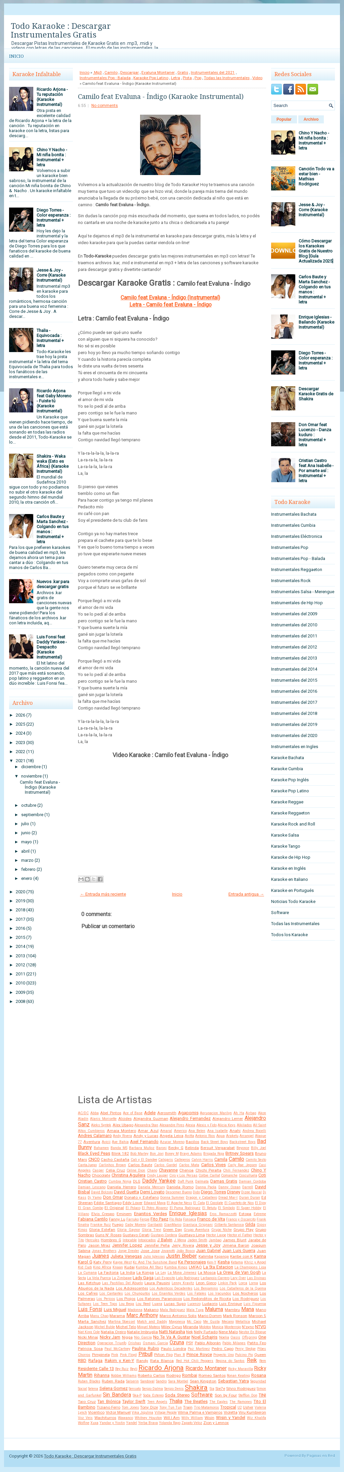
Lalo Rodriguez (188, 1278)
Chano (152, 1170)
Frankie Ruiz (100, 1225)
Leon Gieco (206, 1283)
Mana (247, 1309)
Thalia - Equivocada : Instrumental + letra (50, 338)
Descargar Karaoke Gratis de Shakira (316, 393)
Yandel (131, 1423)
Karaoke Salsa (285, 835)
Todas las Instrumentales (227, 77)
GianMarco (172, 1225)
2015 (20, 937)
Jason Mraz (99, 1245)
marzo (27, 860)
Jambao (215, 1240)
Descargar (129, 72)
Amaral (166, 1131)
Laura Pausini (157, 1283)
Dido (196, 1192)
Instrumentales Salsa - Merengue (302, 591)
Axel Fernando (144, 1141)
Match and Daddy (152, 1321)
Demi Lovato (152, 1191)
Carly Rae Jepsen (242, 1165)
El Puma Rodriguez (185, 1208)
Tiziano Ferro (109, 1407)
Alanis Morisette (103, 1119)
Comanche (229, 1175)
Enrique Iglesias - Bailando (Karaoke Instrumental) (316, 322)
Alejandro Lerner (227, 1118)
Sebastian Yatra (233, 1380)
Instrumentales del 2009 (294, 613)
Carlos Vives (213, 1164)
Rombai (189, 1375)
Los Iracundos (219, 1293)
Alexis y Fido (207, 1125)
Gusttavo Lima (191, 1235)
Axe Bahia (120, 1142)
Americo (180, 1131)
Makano (151, 1309)
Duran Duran (249, 1197)
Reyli (133, 1369)
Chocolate (101, 1175)
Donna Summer (172, 1197)
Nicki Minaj (88, 1337)
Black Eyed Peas (94, 1153)
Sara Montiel (178, 1381)
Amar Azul (148, 1130)
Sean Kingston (203, 1381)
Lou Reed (143, 1304)
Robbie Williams (124, 1375)
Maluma (214, 1309)
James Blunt (234, 1240)
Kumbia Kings (175, 1267)
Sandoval (147, 1381)
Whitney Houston (148, 1418)
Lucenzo (194, 1304)
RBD (82, 1360)
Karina (260, 1256)
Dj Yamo (94, 1197)
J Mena (180, 1240)
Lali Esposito (165, 1278)
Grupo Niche (221, 1230)
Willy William (192, 1418)
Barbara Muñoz (142, 1148)
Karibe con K (241, 1256)
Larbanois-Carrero (215, 1278)
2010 (20, 982)
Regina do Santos (230, 1361)
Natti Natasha (172, 1331)
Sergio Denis (174, 1388)
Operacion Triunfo (111, 1343)
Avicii (106, 1142)
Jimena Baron (235, 1245)
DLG (136, 1181)
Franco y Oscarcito (241, 1219)
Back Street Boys (214, 1142)
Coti (262, 1175)
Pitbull (145, 1354)
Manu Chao (99, 1316)
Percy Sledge (245, 1349)
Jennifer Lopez (127, 1245)
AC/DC (83, 1113)
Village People (166, 1412)
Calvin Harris (202, 1159)
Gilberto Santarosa (229, 1225)
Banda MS (119, 1148)
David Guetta (126, 1191)
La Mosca (207, 1272)
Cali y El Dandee (144, 1159)
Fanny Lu (117, 1219)
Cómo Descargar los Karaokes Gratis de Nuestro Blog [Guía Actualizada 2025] (316, 251)
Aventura (91, 1141)
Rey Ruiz (122, 1369)
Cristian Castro (92, 1181)
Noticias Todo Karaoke (293, 901)
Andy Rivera (122, 1136)
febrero (28, 869)
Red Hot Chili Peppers (195, 1361)
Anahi (235, 1130)
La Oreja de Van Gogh (239, 1272)
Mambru (232, 1309)
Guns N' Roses (108, 1235)
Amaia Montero (121, 1130)
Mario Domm (210, 1315)
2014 (20, 946)
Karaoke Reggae (287, 801)
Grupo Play (243, 1229)
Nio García (143, 1337)
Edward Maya (155, 1203)
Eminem (124, 1213)
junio (26, 832)
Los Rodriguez (245, 1298)
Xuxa (94, 1423)
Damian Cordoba (252, 1181)
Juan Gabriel (208, 1250)
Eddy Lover (132, 1202)
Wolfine (83, 1423)
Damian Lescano (91, 1187)
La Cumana (87, 1272)
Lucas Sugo (175, 1303)
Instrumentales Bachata (293, 514)
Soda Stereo (177, 1395)
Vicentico (96, 1412)
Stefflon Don (248, 1395)
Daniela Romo (180, 1187)
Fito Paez (159, 1219)
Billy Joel (258, 1148)
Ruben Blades (89, 1381)
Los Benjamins (206, 1288)
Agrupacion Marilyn (216, 1113)
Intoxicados (147, 1240)
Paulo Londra (173, 1348)
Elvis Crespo (103, 1213)
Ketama (237, 1262)
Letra (175, 77)
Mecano (228, 1321)
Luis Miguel (115, 1309)
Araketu (232, 1136)
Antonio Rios (205, 1136)
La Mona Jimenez (182, 1272)
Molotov (205, 1327)
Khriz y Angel (255, 1262)
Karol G (85, 1261)
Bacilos (192, 1141)
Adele (150, 1112)
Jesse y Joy (208, 1245)
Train (187, 1407)
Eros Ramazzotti (223, 1214)
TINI (262, 1395)
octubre (28, 805)
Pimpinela (101, 1354)
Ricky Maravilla (240, 1369)
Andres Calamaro (95, 1135)
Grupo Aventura (196, 1230)
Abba (94, 1113)
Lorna (253, 1283)
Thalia (175, 1401)
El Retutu (209, 1208)
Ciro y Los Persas (183, 1175)
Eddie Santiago (107, 1202)
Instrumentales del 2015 (294, 680)
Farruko (132, 1219)
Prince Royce (199, 1354)
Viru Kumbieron (252, 1412)
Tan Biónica (108, 1401)
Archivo (311, 119)
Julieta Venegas (126, 1256)
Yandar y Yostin (112, 1423)
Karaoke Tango (285, 846)
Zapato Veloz (191, 1423)
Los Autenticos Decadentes (170, 1288)
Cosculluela (248, 1175)
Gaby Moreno (135, 1225)
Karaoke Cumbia (287, 768)
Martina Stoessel (121, 1321)
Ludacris (210, 1303)
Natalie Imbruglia (142, 1331)
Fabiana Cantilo (93, 1219)
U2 (240, 1407)
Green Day (172, 1229)
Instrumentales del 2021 (213, 72)
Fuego (117, 1224)
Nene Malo (228, 1331)
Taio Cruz (87, 1401)
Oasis (235, 1337)
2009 (20, 992)
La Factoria (108, 1272)
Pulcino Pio (244, 1355)
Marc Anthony (142, 1315)
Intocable (130, 1240)
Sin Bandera (117, 1395)
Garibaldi (155, 1225)
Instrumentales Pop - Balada (105, 77)
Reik (252, 1360)
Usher (248, 1407)
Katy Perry (102, 1262)
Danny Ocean (229, 1187)
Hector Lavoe (216, 1235)
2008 (20, 1001)
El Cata (199, 1203)
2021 (20, 760)
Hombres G (111, 1240)
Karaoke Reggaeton (290, 812)
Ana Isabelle (217, 1131)
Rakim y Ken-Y (119, 1360)
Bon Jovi (157, 1153)
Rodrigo (173, 1375)
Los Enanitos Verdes (169, 1293)
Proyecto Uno (223, 1355)
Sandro (161, 1381)
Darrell (247, 1187)
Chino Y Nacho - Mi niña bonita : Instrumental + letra (52, 157)
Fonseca (189, 1219)
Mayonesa (177, 1321)
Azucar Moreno (172, 1142)
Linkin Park (227, 1283)
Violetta (231, 1412)
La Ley (160, 1272)
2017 (20, 919)
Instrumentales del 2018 (294, 713)
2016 (20, 928)
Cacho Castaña (115, 1159)
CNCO (94, 1159)
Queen (260, 1354)
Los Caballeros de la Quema (243, 1288)
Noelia (224, 1337)
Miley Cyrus (171, 1326)
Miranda (190, 1326)
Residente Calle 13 (96, 1368)
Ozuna (177, 1343)
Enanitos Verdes (150, 1213)
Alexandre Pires (172, 1125)
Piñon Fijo (163, 1354)
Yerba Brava (148, 1423)
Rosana (258, 1375)
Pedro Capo (222, 1348)
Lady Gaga (143, 1277)
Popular (284, 119)
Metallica (242, 1321)
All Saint (259, 1125)
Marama (117, 1315)
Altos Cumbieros (91, 1131)
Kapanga (221, 1256)
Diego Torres (213, 1191)
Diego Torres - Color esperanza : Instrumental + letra (54, 218)
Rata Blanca (162, 1360)
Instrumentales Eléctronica (296, 536)
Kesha (224, 1261)
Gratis (182, 72)
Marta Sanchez (92, 1321)
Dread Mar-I (228, 1197)
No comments (104, 105)
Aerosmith (166, 1113)
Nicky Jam (110, 1337)
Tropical (228, 1407)
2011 (20, 973)
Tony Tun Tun (170, 1407)
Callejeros (182, 1159)
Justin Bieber (181, 1256)
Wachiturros (105, 1417)
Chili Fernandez (236, 1170)
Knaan (118, 1267)
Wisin (209, 1417)
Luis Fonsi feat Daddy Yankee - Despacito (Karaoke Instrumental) (52, 647)
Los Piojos (126, 1298)
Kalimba (206, 1256)
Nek (189, 1331)
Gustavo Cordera (163, 1235)
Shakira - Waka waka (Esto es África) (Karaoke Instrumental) (53, 464)
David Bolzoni (102, 1192)
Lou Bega (126, 1304)
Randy (142, 1360)
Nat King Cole (89, 1332)
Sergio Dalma (152, 1388)
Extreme (260, 1214)
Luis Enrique (230, 1303)
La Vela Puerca (99, 1278)
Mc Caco (194, 1321)
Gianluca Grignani (198, 1225)
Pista (187, 77)
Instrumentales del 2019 (294, 724)
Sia (212, 1388)
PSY (189, 1343)
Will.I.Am (172, 1417)
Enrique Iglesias (188, 1213)
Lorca (243, 1283)
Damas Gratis (223, 1181)
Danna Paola (206, 1187)
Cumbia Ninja (120, 1181)
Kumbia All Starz (149, 1267)
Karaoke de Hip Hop (290, 857)
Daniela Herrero (121, 1187)
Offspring (249, 1337)
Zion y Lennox (216, 1422)
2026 (20, 715)
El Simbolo (226, 1208)
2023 (20, 742)
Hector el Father (239, 1235)
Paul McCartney (117, 1349)
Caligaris (165, 1159)
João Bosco (185, 1251)
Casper (98, 1170)
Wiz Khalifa (256, 1418)
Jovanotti (168, 1251)
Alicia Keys (226, 1125)
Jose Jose (149, 1250)
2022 (20, 751)
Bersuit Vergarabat (218, 1147)
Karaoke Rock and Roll (293, 824)
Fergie (144, 1219)
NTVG (260, 1326)
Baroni (161, 1148)
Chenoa (186, 1170)
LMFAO (195, 1267)
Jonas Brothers (104, 1251)
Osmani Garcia (155, 1343)
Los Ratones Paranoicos (159, 1298)
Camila (220, 1159)
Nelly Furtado (206, 1331)
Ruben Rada (113, 1381)
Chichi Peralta (208, 1170)
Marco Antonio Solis (178, 1315)
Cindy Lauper (157, 1175)
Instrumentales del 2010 (294, 624)
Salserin (132, 1381)
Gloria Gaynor (128, 1230)
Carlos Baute (140, 1165)
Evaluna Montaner (158, 72)
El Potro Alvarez (155, 1208)
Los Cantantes (111, 1293)
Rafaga (95, 1360)
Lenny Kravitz (183, 1283)
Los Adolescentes (132, 1288)
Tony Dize (149, 1407)
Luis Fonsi (90, 1309)
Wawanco (125, 1418)
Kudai (129, 1267)
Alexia (190, 1125)
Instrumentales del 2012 (294, 646)
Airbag (251, 1113)
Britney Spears (239, 1153)
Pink (114, 1355)
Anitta (189, 1136)
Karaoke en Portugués (292, 890)
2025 (20, 724)
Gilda (250, 1224)
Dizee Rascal (251, 1192)
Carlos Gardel (165, 1165)
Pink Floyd (128, 1355)
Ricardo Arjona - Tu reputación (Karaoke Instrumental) (52, 97)
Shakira (196, 1387)
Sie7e (220, 1388)
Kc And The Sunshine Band (155, 1262)
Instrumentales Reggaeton (296, 569)
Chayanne (168, 1170)
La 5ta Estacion (218, 1266)
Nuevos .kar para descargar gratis (53, 584)
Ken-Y (211, 1262)
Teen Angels (157, 1402)
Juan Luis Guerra (238, 1250)
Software (202, 1395)
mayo (26, 841)
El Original (114, 1207)
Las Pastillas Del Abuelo (122, 1283)
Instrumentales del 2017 (294, 702)
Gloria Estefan (102, 1229)
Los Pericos (105, 1299)
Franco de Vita (211, 1219)
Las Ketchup (89, 1283)
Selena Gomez (113, 1388)
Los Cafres (88, 1293)
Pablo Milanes (234, 1343)
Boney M (172, 1153)
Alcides (125, 1118)
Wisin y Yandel (230, 1417)
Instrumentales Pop (289, 547)
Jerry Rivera (183, 1245)
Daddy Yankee (159, 1181)
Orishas (134, 1343)
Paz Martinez (199, 1349)
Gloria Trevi (151, 1230)
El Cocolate (214, 1203)
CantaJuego (87, 1165)
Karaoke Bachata (287, 757)
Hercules (92, 1240)
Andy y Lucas (145, 1135)
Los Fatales (196, 1293)
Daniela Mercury (151, 1187)
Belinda (192, 1147)
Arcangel (247, 1136)
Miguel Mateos (148, 1327)
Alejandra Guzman (150, 1118)
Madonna (135, 1310)
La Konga (145, 1272)
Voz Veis (85, 1418)
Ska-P (137, 1395)
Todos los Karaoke (289, 934)
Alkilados (244, 1125)
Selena (93, 1388)
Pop (198, 77)
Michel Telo (126, 1326)
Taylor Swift (133, 1401)
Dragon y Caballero (201, 1197)
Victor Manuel (118, 1412)
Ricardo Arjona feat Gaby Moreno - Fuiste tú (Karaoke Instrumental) (54, 400)
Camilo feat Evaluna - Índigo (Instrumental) (170, 297)
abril (25, 851)
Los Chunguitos (137, 1293)
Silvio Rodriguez (240, 1388)
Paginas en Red (321, 1456)
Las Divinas (256, 1278)
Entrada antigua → (246, 894)
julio (25, 823)
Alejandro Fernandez (190, 1118)
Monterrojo (232, 1327)
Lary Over (238, 1278)
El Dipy (260, 1203)
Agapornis (188, 1112)
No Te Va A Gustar (171, 1337)
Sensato (135, 1388)
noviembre (31, 776)
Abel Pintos (110, 1113)
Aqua (220, 1136)
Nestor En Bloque (252, 1332)
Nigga (127, 1337)
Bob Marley (139, 1153)
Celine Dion (136, 1170)
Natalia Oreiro (113, 1331)
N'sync (248, 1326)
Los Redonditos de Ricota (207, 1298)
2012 (20, 964)
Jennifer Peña (157, 1245)
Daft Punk (186, 1181)
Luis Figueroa (255, 1304)
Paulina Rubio (145, 1348)
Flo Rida (175, 1219)
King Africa (102, 1267)
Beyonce (242, 1148)
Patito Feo (256, 1343)
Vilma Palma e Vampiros (200, 1412)
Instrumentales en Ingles (294, 746)
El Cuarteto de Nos (239, 1203)
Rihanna (102, 1375)
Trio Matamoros (206, 1407)
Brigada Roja (213, 1153)
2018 (20, 909)
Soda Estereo (153, 1395)
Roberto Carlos (151, 1375)
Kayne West (122, 1262)
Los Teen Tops (105, 1304)
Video (257, 77)
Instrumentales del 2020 (294, 735)
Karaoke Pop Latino (150, 77)
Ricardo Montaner (206, 1368)
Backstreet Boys (242, 1142)
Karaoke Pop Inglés (290, 779)
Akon (262, 1113)
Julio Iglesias (154, 1256)
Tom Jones (130, 1407)
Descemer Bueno (179, 1192)
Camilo (111, 72)
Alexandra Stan (146, 1125)
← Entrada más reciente (103, 894)
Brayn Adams (191, 1153)
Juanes (100, 1256)
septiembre (32, 814)
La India (127, 1272)
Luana (157, 1304)
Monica (217, 1327)
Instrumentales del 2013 (294, 658)
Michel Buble (104, 1327)
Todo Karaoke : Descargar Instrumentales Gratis (61, 30)
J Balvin (164, 1239)
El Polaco (133, 1208)
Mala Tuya (195, 1310)
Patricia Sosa (90, 1348)
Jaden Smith (197, 1240)
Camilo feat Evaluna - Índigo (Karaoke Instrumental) (40, 787)
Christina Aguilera (128, 1175)
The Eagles (218, 1402)
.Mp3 (97, 72)
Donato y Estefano (141, 1197)
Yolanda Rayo (169, 1423)
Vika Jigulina (142, 1412)
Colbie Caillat (209, 1175)
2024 (20, 733)
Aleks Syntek (101, 1125)
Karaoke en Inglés (288, 868)
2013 (20, 955)
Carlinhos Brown (112, 1165)
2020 (20, 891)
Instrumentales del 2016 (294, 691)
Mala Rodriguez (172, 1310)
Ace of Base (132, 1113)
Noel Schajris (204, 1337)
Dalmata (202, 1181)
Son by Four (226, 1395)
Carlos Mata (189, 1165)
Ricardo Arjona (161, 1368)
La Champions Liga (250, 1267)
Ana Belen (196, 1131)
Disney (233, 1191)
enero (26, 878)
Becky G (175, 1147)
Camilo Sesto (256, 1159)
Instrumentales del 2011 (294, 635)
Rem (262, 1361)
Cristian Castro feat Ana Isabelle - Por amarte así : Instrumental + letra (316, 470)
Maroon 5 (257, 1315)
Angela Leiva (171, 1135)
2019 (20, 900)
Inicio (16, 56)
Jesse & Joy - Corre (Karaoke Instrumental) (51, 275)
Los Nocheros (245, 1293)
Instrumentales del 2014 (294, 669)
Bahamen (101, 1148)
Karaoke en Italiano (289, 879)
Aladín (83, 1119)
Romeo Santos (212, 1375)
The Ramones (240, 1402)
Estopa (245, 1213)
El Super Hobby (249, 1208)
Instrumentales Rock (291, 580)
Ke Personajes (192, 1261)
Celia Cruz (115, 1170)
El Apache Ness (179, 1203)
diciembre (31, 766)
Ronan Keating (238, 1375)
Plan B (179, 1355)
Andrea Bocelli (254, 1131)
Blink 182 (120, 1153)
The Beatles (196, 1401)
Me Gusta (211, 1321)
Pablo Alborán (208, 1343)
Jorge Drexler (128, 1251)
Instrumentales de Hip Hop (297, 602)
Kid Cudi (85, 1267)
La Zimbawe (122, 1278)
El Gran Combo (90, 1208)
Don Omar (113, 1197)
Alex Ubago (123, 1125)
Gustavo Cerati (136, 1235)
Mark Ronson (235, 1315)
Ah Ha (238, 1113)
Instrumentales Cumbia (293, 525)
